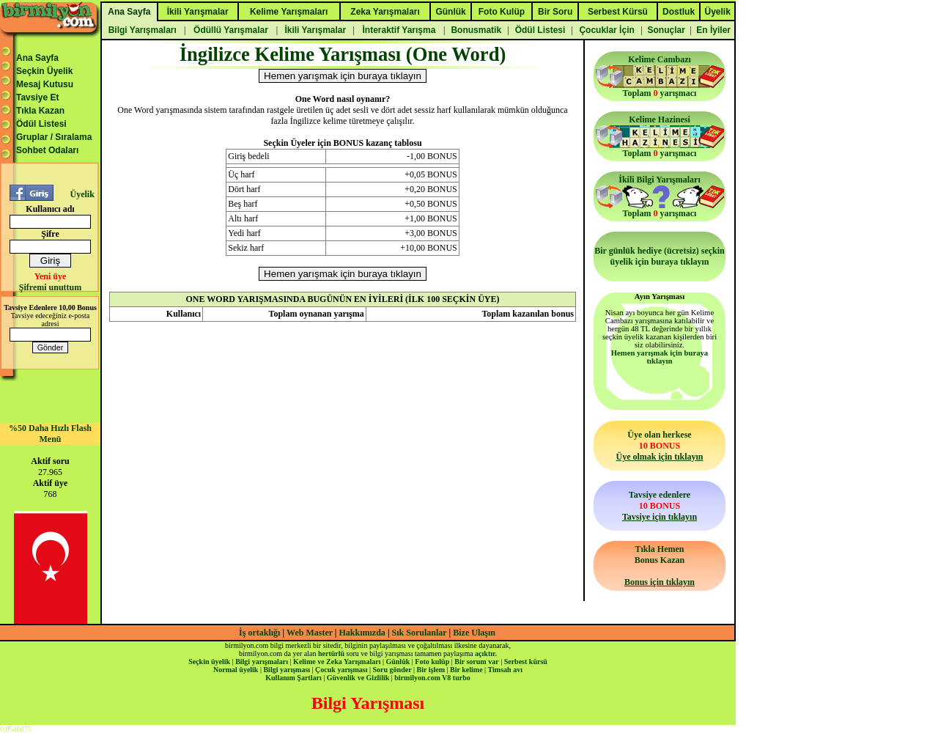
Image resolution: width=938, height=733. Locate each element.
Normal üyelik (235, 670)
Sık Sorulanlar (419, 632)
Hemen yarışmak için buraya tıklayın (659, 357)
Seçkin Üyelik (44, 71)
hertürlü (331, 653)
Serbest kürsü (525, 662)
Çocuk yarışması (341, 670)
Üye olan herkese (659, 446)
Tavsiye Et (37, 97)
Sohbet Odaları (47, 150)
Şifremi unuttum (50, 287)
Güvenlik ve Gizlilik (358, 678)
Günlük (397, 662)
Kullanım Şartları (293, 678)
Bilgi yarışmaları (261, 662)
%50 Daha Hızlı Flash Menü (50, 433)
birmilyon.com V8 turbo (432, 678)
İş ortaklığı (259, 632)
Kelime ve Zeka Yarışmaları (336, 662)
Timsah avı (505, 670)
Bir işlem (431, 670)
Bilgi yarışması (286, 670)
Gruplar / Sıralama (54, 137)
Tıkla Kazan (40, 111)
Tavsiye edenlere (659, 506)
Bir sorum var (476, 662)
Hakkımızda (362, 632)
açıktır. (486, 653)
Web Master (311, 632)
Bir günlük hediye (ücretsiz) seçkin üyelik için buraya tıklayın (659, 256)
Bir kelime (466, 670)
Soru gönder (392, 670)
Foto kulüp (432, 662)
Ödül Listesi (41, 124)
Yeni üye (50, 276)
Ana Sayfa (37, 58)
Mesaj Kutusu (44, 84)
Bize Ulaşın (474, 632)
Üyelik (82, 194)
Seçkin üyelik (209, 662)
